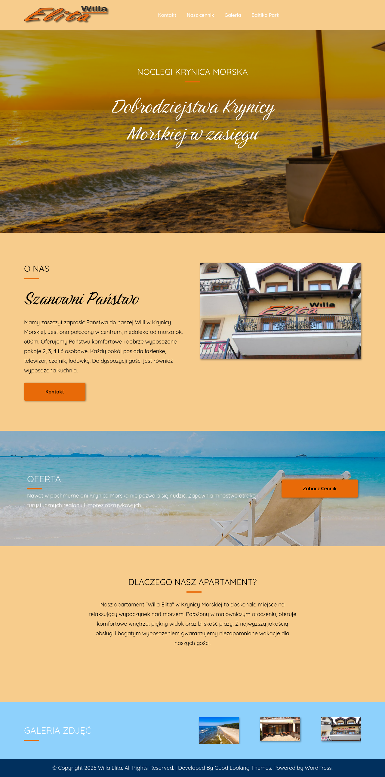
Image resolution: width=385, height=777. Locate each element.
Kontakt (167, 15)
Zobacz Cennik (320, 489)
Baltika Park (265, 15)
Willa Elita (110, 767)
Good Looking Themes (242, 767)
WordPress (318, 767)
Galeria (233, 15)
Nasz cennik (200, 15)
